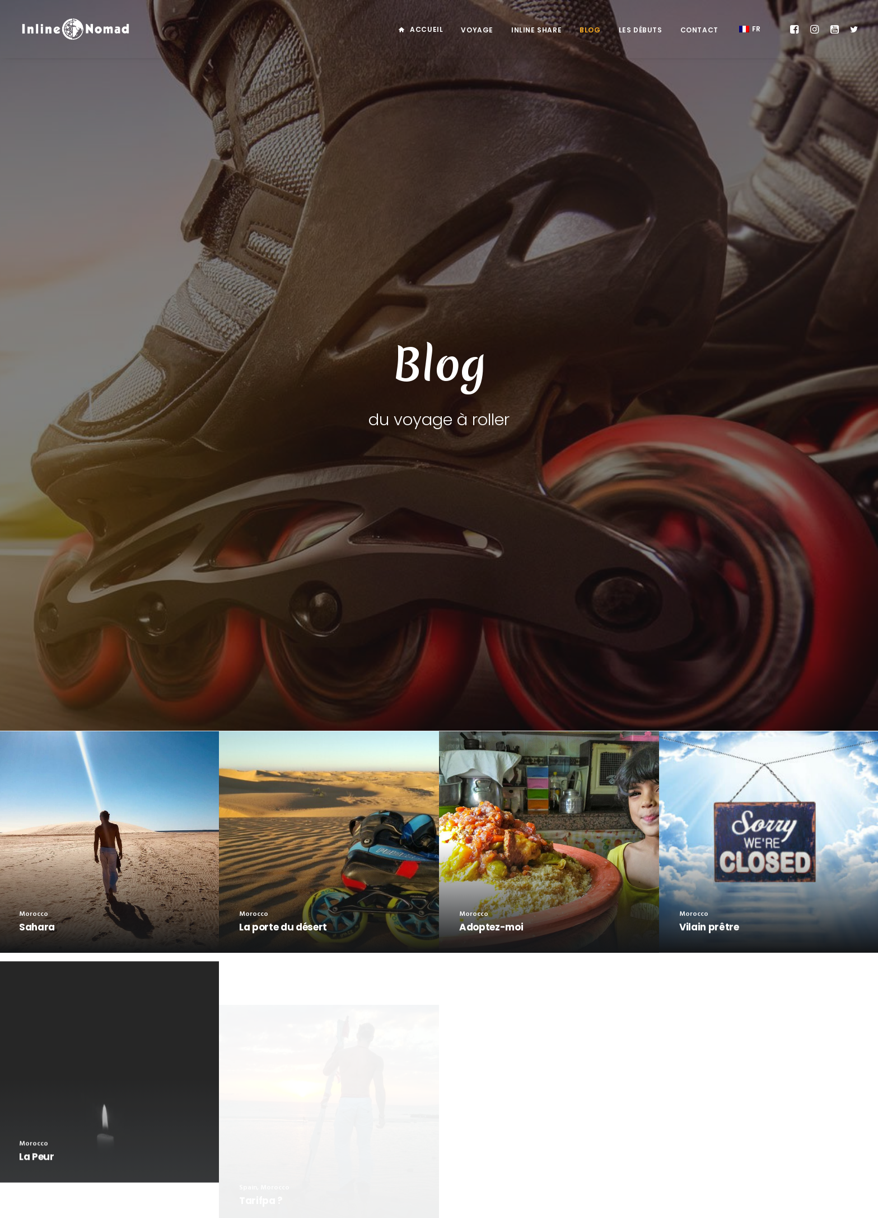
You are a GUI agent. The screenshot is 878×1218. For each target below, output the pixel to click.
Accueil (426, 29)
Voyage (477, 30)
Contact (699, 30)
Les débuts (640, 30)
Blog (590, 30)
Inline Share (536, 30)
